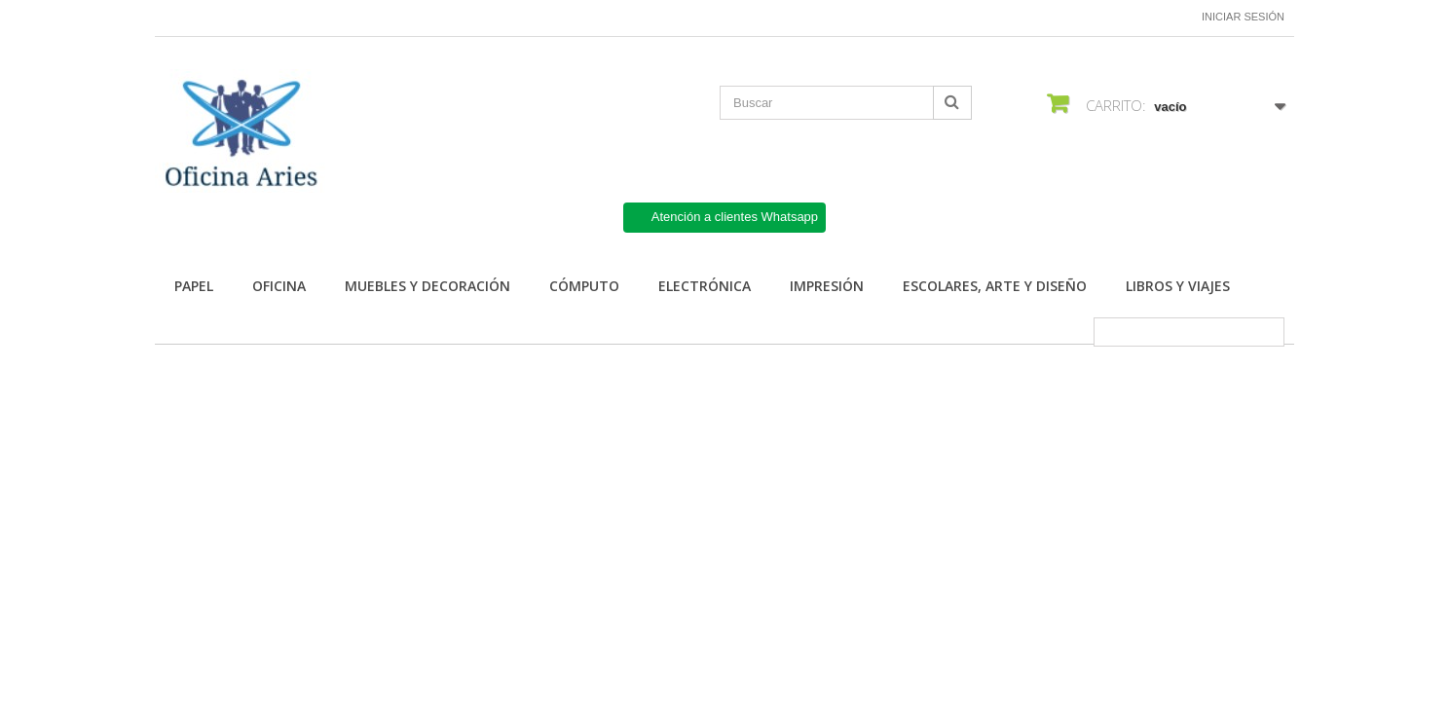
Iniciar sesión (1243, 16)
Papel (193, 286)
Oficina (279, 286)
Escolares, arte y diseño (995, 286)
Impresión (827, 286)
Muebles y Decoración (427, 286)
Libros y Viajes (1178, 286)
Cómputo (584, 286)
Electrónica (704, 286)
